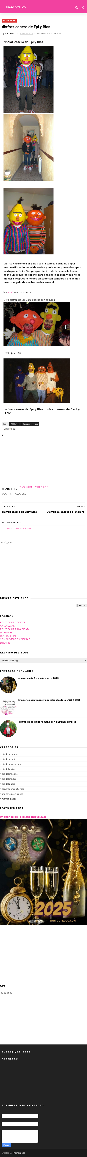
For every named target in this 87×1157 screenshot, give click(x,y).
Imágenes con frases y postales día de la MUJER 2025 (49, 700)
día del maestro (10, 773)
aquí (10, 292)
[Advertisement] (43, 461)
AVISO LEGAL (7, 625)
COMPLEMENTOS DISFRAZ (15, 639)
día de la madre (10, 753)
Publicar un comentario (18, 528)
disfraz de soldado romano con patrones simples (47, 721)
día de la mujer (9, 758)
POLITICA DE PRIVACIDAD (14, 629)
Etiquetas (5, 642)
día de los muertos (11, 763)
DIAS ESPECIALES (9, 635)
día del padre (8, 783)
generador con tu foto (13, 788)
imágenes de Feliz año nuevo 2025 (38, 678)
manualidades (9, 798)
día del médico (9, 778)
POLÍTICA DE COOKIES (12, 622)
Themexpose (19, 1152)
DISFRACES (9, 20)
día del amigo (8, 768)
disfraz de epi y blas (30, 424)
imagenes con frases (12, 793)
